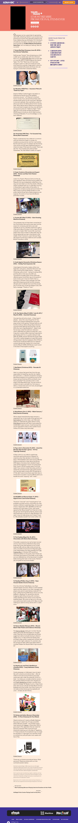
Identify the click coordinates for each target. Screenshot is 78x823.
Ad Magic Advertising (29, 819)
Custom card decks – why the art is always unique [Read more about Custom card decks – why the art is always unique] (57, 45)
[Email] (38, 26)
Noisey (26, 725)
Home (13, 819)
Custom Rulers (56, 819)
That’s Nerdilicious (21, 682)
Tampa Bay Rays (26, 58)
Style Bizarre (17, 423)
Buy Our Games (64, 819)
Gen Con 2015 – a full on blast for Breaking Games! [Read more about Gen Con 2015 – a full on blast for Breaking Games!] (57, 63)
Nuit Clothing (17, 420)
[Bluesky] (36, 26)
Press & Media (19, 819)
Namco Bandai (20, 631)
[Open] (46, 2)
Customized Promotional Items (43, 819)
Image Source (17, 85)
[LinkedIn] (34, 26)
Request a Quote (69, 2)
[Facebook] (31, 26)
